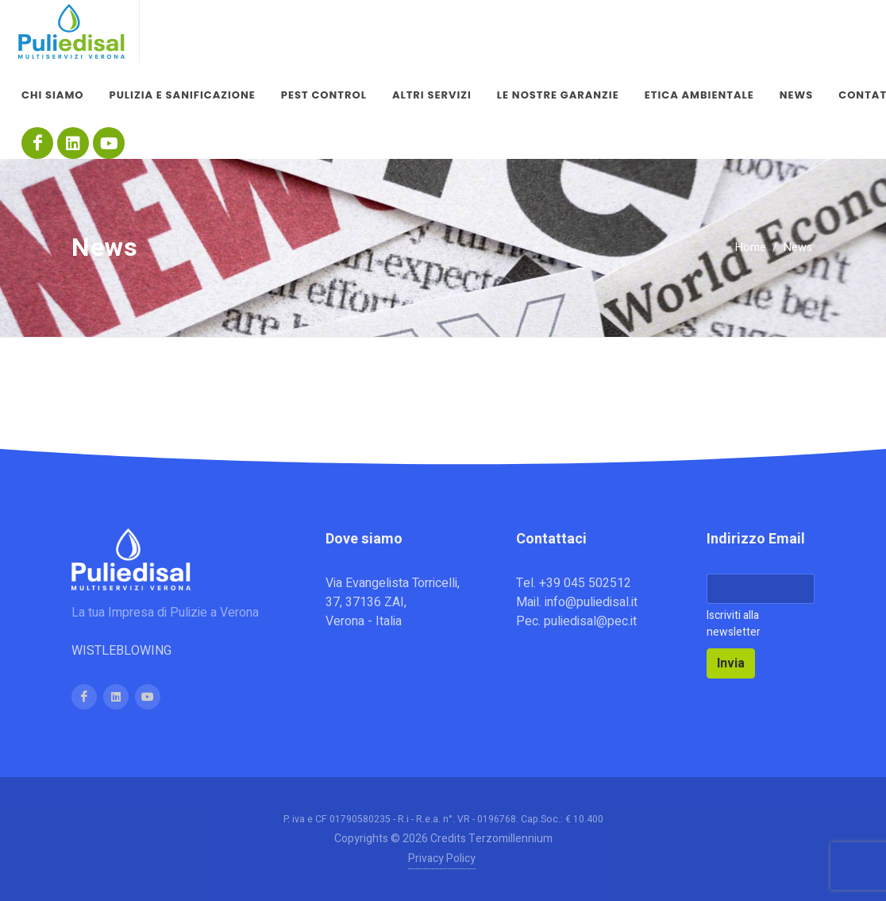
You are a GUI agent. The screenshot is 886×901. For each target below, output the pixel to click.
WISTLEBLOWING (121, 650)
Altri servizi (432, 94)
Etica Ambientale (699, 94)
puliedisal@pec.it (590, 621)
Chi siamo (52, 94)
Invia (731, 663)
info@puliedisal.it (591, 602)
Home (750, 247)
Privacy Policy (442, 858)
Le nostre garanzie (558, 94)
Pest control (324, 94)
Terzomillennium (510, 838)
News (796, 94)
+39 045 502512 (585, 583)
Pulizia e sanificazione (183, 94)
